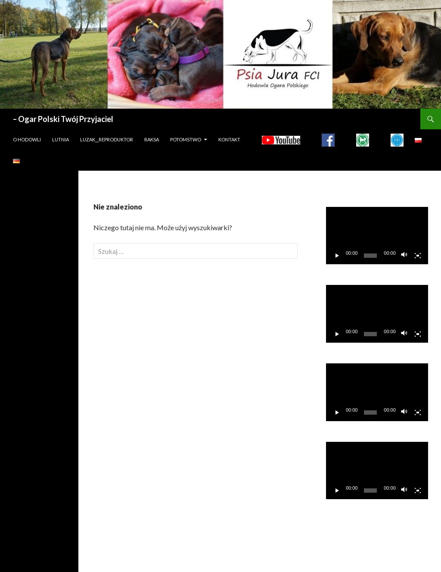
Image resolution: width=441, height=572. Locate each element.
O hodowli (27, 139)
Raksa (151, 139)
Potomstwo (185, 139)
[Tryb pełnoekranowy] (417, 255)
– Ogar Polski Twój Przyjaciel (63, 119)
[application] (377, 236)
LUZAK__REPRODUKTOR (106, 139)
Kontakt (229, 139)
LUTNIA (60, 139)
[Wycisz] (404, 255)
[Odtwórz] (337, 255)
